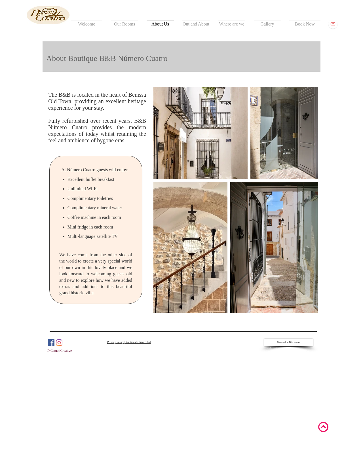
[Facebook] (51, 342)
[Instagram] (59, 342)
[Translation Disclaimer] (288, 342)
